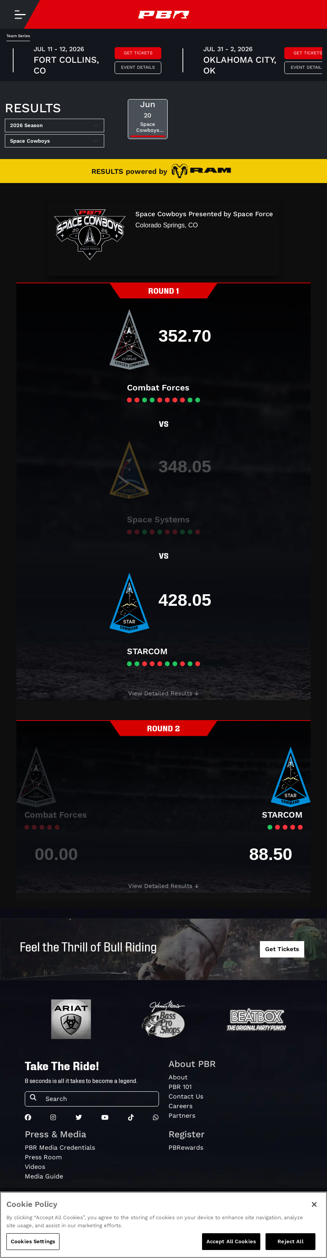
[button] (163, 693)
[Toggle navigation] (20, 14)
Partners (181, 1115)
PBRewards (185, 1147)
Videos (35, 1166)
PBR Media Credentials (60, 1147)
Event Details (138, 67)
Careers (180, 1106)
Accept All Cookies (231, 1242)
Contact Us (185, 1096)
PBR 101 (180, 1087)
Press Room (43, 1157)
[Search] (100, 1099)
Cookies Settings (33, 1242)
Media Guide (44, 1176)
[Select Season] (54, 125)
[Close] (314, 1205)
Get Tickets (138, 53)
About (178, 1077)
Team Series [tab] (18, 36)
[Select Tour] (54, 141)
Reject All (290, 1242)
